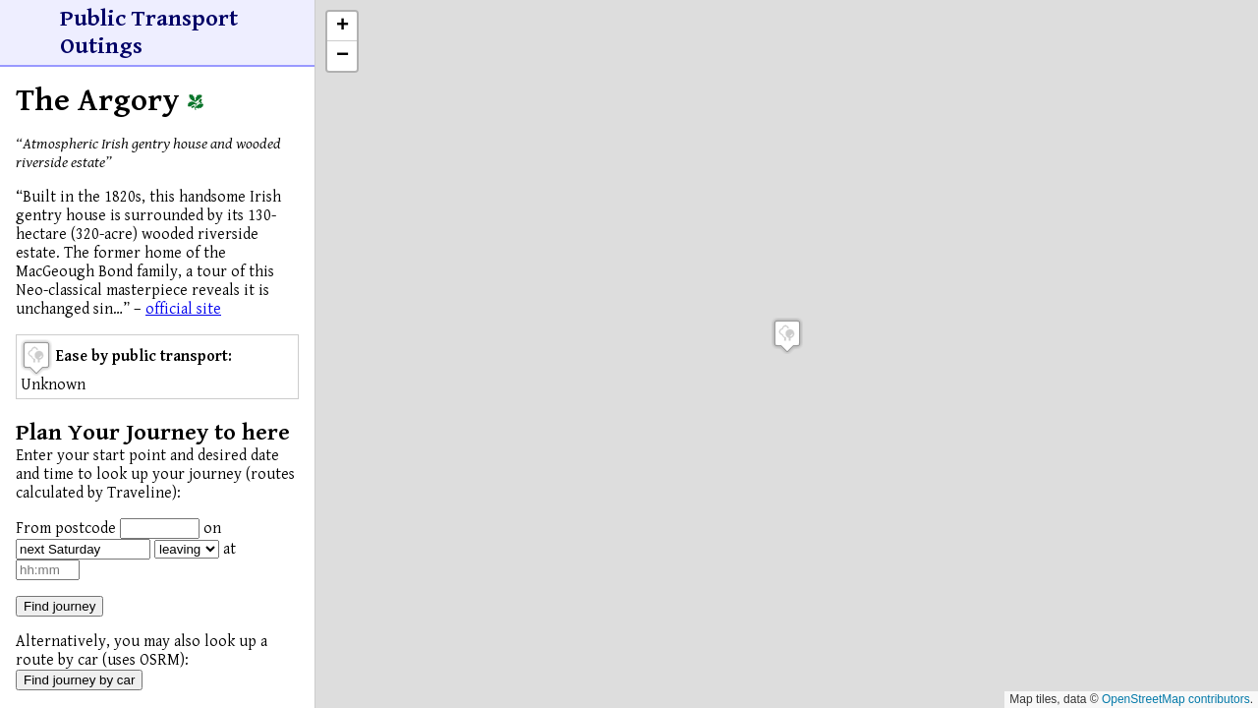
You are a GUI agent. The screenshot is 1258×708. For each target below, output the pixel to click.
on (212, 528)
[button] (787, 336)
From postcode (66, 528)
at (229, 549)
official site (183, 309)
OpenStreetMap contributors (1176, 699)
